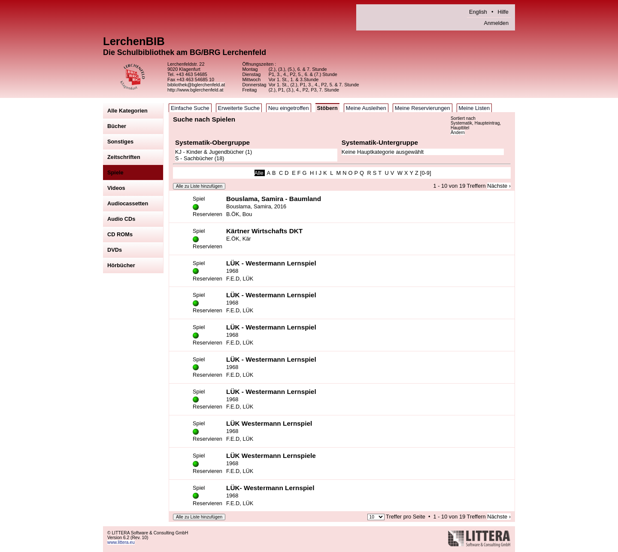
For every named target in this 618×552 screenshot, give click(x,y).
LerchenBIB (134, 41)
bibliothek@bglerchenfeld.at (196, 84)
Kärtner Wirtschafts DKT (264, 231)
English (478, 12)
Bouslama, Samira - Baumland (273, 198)
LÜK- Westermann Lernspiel (270, 487)
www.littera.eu (121, 542)
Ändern (458, 132)
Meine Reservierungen (422, 108)
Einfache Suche (190, 108)
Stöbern (327, 108)
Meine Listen (474, 108)
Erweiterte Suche (239, 108)
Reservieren (207, 214)
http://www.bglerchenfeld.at (195, 89)
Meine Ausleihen (366, 108)
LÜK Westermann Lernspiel (269, 423)
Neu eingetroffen (288, 108)
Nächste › (499, 186)
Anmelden (496, 23)
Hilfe (503, 12)
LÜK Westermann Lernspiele (271, 455)
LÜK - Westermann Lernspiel (271, 263)
